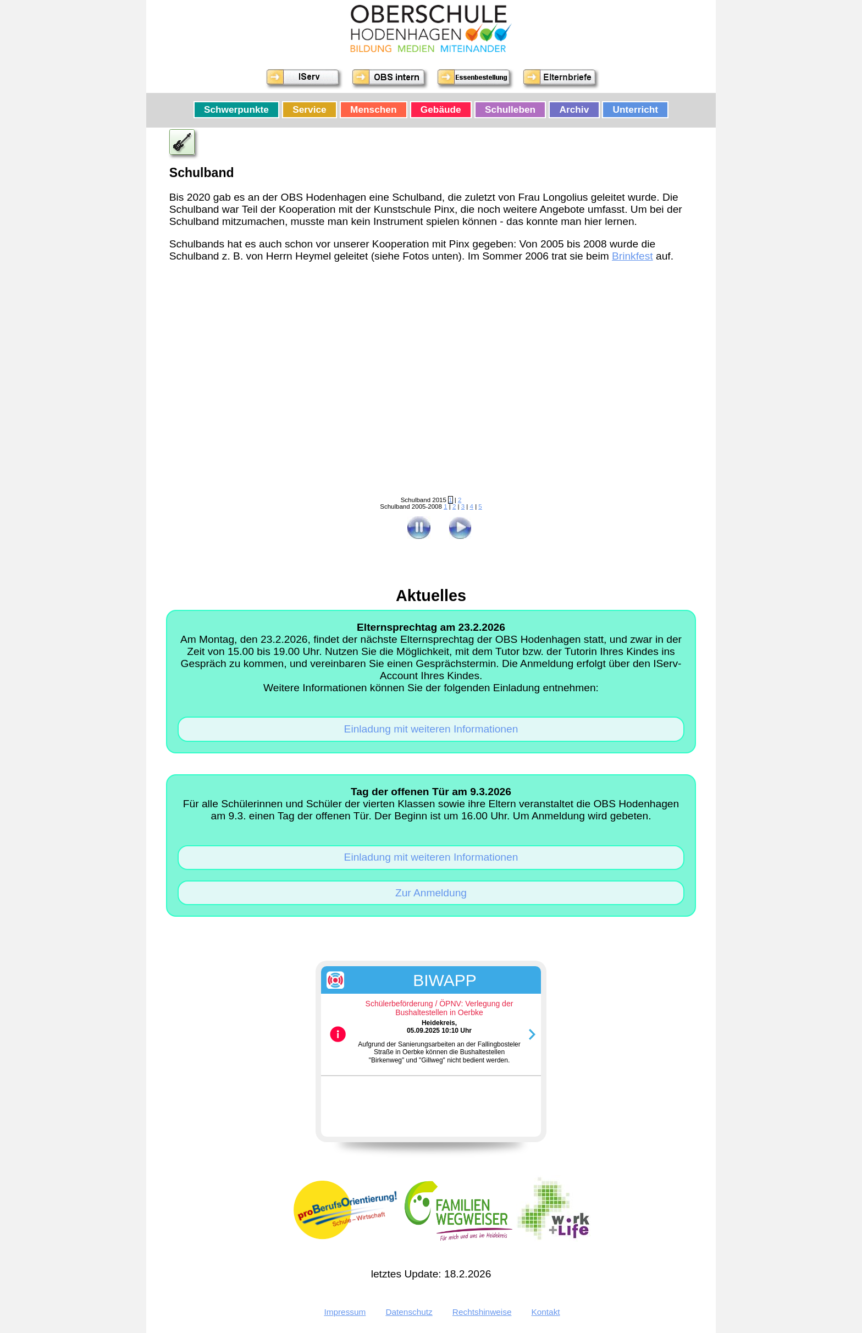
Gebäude (441, 109)
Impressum (345, 1312)
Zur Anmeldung (431, 893)
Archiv (574, 109)
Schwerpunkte (236, 109)
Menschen (373, 109)
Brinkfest (632, 256)
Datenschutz (408, 1312)
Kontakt (546, 1312)
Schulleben (510, 109)
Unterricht (636, 109)
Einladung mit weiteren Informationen (431, 729)
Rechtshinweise (482, 1312)
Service (309, 109)
